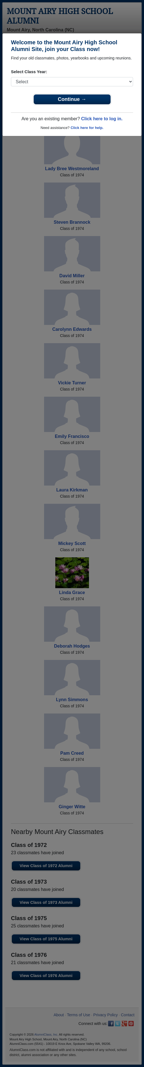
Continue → (72, 99)
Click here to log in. (102, 118)
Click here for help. (86, 128)
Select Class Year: (29, 71)
